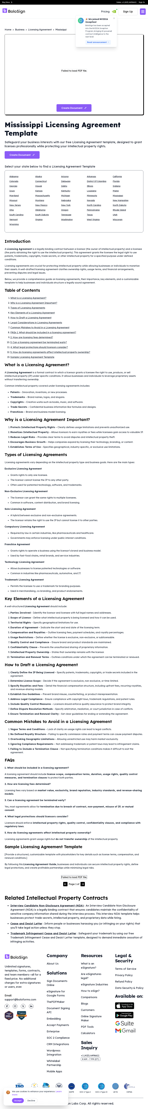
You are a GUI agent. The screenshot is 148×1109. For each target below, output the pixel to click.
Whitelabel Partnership (54, 1063)
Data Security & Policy (129, 988)
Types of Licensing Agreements (27, 307)
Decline (31, 1100)
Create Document (22, 154)
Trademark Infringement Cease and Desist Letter (43, 933)
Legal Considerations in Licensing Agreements (36, 322)
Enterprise (53, 1031)
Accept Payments (58, 1025)
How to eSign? (90, 990)
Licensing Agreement (40, 29)
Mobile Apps (54, 1071)
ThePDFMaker (56, 1002)
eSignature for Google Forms (56, 993)
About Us (53, 963)
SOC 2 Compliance (58, 1037)
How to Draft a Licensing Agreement (30, 317)
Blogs (84, 1003)
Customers (88, 1010)
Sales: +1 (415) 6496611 (126, 2)
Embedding (54, 1018)
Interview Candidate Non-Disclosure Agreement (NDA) (47, 905)
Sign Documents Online (57, 983)
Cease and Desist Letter (26, 923)
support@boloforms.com (20, 999)
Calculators (88, 1033)
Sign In (142, 2)
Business (19, 29)
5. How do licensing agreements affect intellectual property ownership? (50, 352)
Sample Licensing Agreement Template (32, 357)
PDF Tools (87, 1026)
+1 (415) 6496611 (90, 1055)
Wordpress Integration (54, 1052)
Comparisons (89, 997)
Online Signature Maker (91, 1018)
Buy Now (7, 2)
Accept (18, 1100)
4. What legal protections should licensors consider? (39, 347)
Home (8, 29)
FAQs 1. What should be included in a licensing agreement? (43, 332)
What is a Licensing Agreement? (28, 297)
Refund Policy (123, 981)
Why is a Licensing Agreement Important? (33, 302)
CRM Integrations (58, 1044)
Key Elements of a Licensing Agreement (32, 312)
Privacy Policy (124, 975)
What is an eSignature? (88, 965)
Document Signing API (58, 1010)
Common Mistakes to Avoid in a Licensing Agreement (39, 327)
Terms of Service (125, 968)
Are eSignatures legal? (91, 976)
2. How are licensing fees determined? (31, 337)
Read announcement (98, 42)
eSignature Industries (94, 984)
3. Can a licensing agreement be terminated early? (38, 342)
